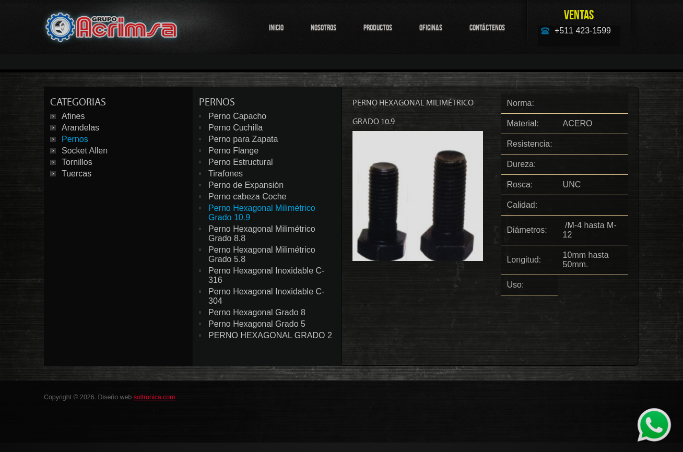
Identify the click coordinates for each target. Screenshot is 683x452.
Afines (73, 116)
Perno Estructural (240, 162)
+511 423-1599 (583, 30)
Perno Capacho (237, 116)
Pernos (75, 139)
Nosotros (323, 27)
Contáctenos (487, 27)
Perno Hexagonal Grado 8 (256, 312)
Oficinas (430, 27)
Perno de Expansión (246, 185)
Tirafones (225, 173)
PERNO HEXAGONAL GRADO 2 (270, 335)
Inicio (276, 27)
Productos (377, 27)
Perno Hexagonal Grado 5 (256, 323)
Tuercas (76, 173)
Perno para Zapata (243, 139)
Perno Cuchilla (235, 127)
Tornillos (77, 162)
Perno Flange (233, 150)
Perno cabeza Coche (247, 196)
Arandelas (80, 127)
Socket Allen (85, 150)
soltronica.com (154, 397)
